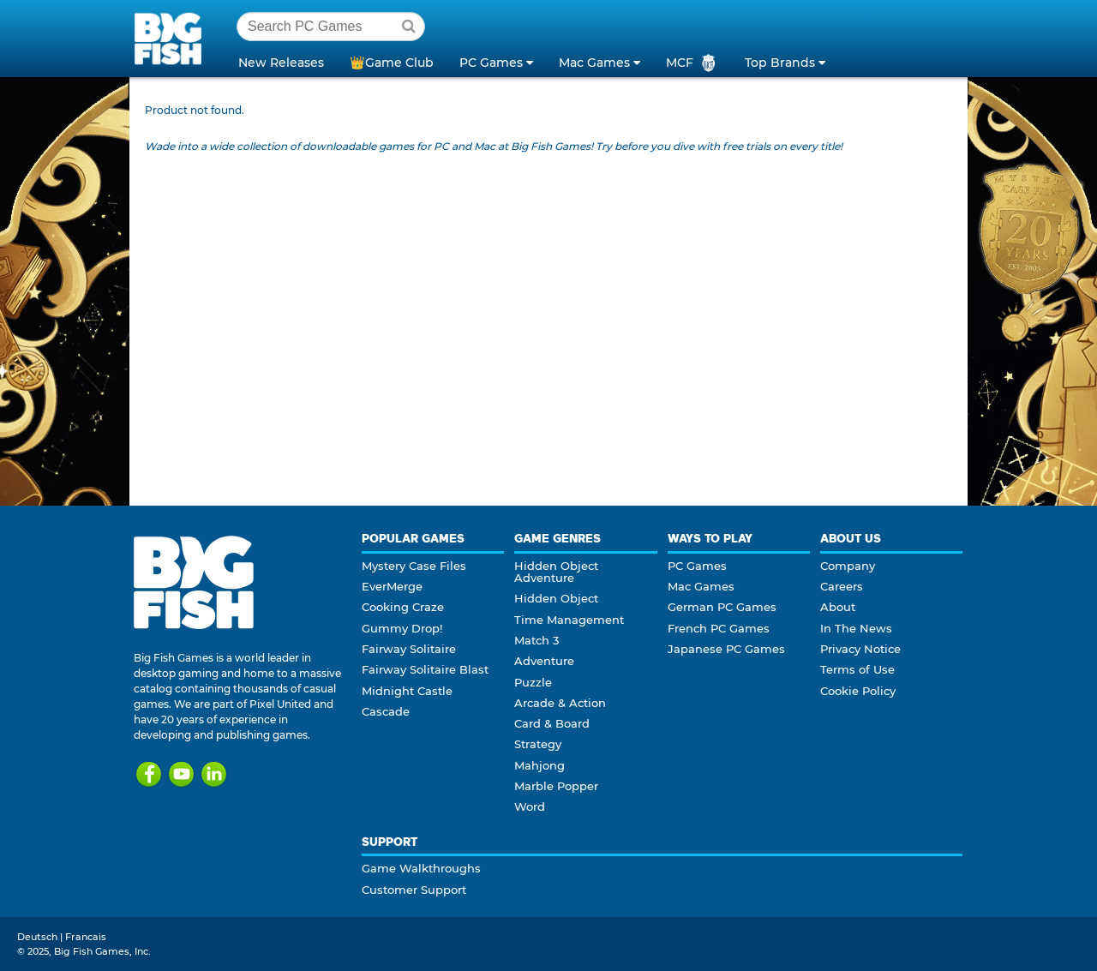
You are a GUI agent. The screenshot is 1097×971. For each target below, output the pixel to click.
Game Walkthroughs (421, 868)
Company (847, 565)
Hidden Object (556, 598)
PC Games (697, 565)
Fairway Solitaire (409, 649)
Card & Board (552, 723)
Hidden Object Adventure (556, 571)
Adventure (544, 661)
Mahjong (539, 765)
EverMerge (392, 586)
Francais (85, 937)
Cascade (386, 711)
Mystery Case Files (414, 565)
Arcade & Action (560, 703)
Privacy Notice (860, 649)
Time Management (569, 619)
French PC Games (719, 628)
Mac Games (701, 586)
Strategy (537, 744)
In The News (856, 628)
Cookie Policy (858, 691)
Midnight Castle (407, 691)
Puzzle (533, 682)
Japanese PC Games (726, 649)
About (837, 607)
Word (529, 806)
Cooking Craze (403, 607)
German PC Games (722, 607)
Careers (841, 586)
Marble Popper (556, 786)
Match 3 (536, 640)
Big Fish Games (171, 37)
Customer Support (414, 889)
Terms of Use (857, 669)
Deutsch (37, 937)
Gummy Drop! (402, 628)
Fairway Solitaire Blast (425, 669)
